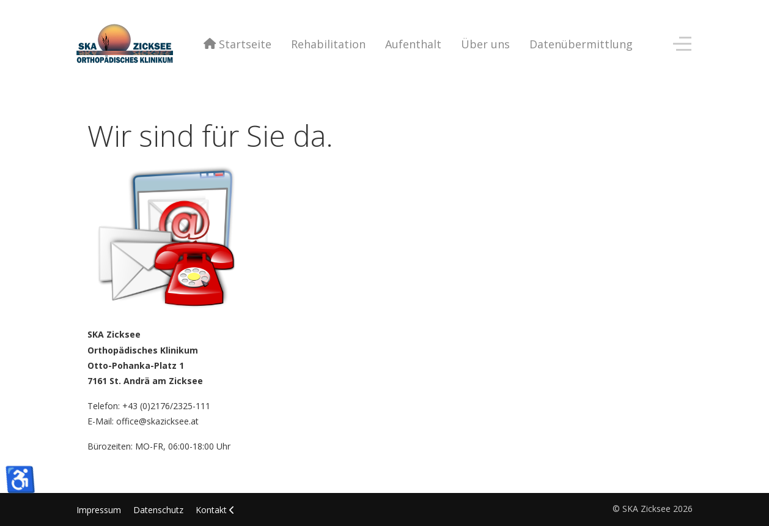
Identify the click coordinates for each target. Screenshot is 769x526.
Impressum (98, 510)
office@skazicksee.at (157, 421)
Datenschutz (158, 510)
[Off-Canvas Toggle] (682, 44)
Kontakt (211, 510)
